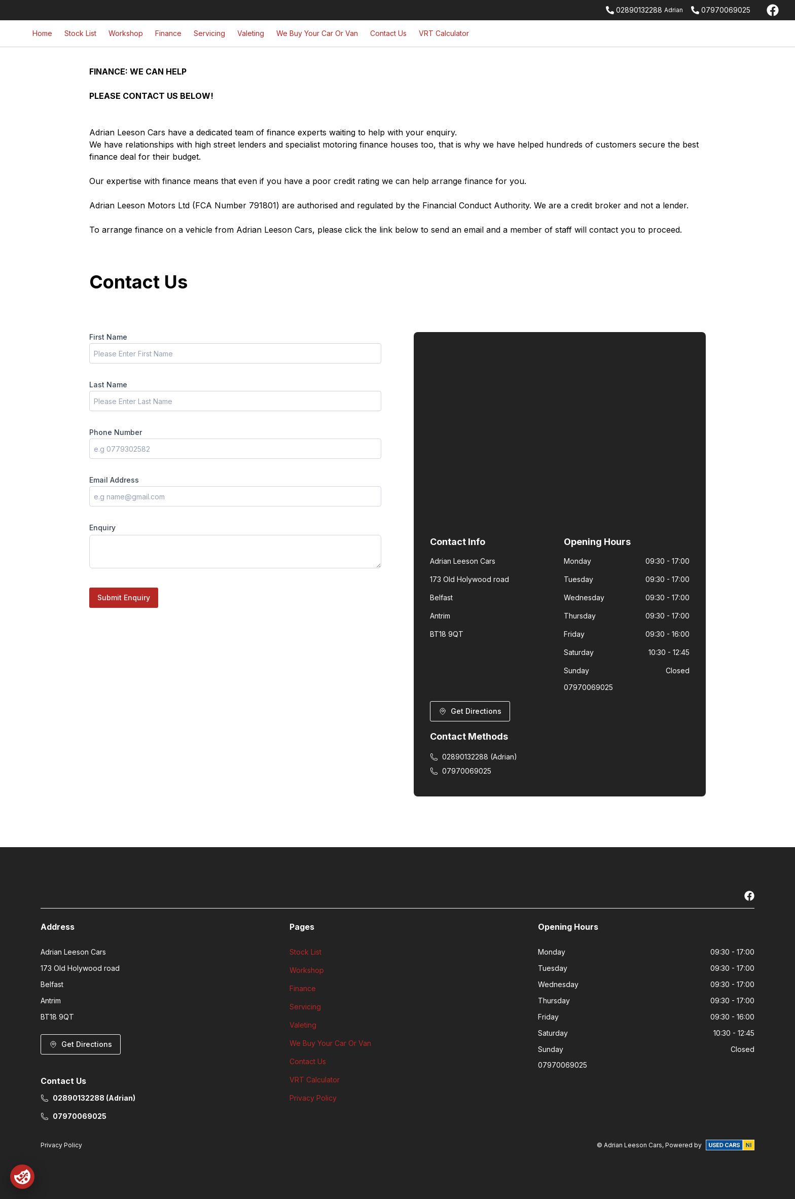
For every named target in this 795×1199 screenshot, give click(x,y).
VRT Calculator (444, 33)
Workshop (126, 33)
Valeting (250, 33)
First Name (108, 337)
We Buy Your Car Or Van (317, 33)
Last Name (108, 384)
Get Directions (470, 711)
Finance (168, 33)
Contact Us (388, 33)
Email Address (114, 480)
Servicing (209, 33)
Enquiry (102, 527)
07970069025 (725, 10)
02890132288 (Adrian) (473, 756)
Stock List (80, 33)
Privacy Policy (313, 1098)
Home (42, 33)
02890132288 (639, 10)
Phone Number (115, 432)
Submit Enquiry (123, 597)
